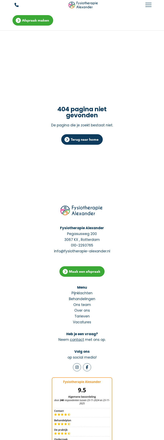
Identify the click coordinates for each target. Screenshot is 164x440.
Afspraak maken (35, 20)
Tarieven (82, 316)
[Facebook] (87, 367)
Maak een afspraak (84, 271)
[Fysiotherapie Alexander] (83, 5)
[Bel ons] (14, 5)
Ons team (82, 304)
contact (77, 339)
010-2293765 (82, 245)
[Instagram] (77, 367)
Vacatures (82, 322)
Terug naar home (85, 139)
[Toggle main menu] (148, 5)
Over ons (82, 310)
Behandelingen (82, 298)
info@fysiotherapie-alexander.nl (82, 251)
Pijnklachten (82, 293)
